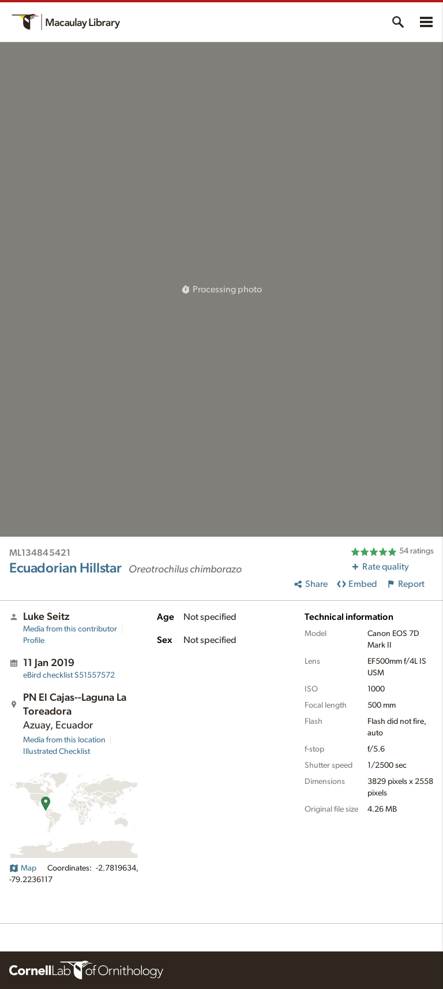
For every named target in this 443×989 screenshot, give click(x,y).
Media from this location (64, 740)
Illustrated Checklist (56, 752)
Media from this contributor (70, 629)
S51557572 (69, 675)
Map (22, 868)
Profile (33, 641)
